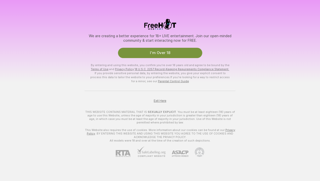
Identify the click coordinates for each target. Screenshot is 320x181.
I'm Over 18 (160, 53)
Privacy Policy (124, 69)
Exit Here (160, 101)
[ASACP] (177, 154)
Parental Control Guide (173, 81)
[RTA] (126, 153)
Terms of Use (99, 69)
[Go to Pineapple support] (196, 152)
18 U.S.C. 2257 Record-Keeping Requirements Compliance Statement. (182, 69)
